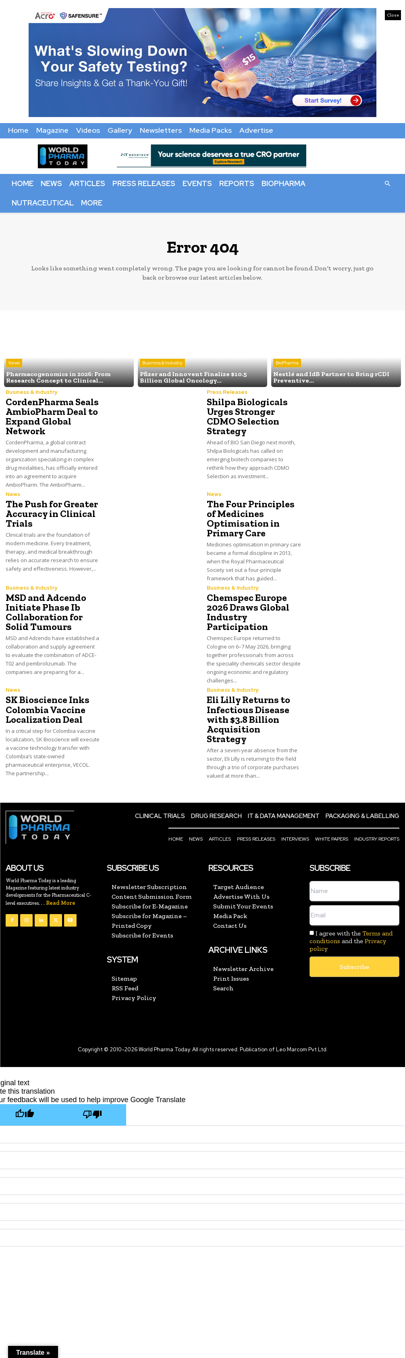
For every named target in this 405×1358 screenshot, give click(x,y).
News (51, 183)
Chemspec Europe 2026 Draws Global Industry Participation (248, 612)
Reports (236, 183)
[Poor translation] (92, 1115)
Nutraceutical (43, 202)
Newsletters (161, 130)
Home (18, 130)
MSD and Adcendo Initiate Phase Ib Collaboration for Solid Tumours (46, 612)
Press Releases (143, 183)
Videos (88, 130)
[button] (387, 183)
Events (197, 183)
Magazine (52, 130)
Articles (87, 183)
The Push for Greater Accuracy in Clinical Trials (52, 513)
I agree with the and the (351, 940)
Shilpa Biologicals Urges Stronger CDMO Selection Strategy (247, 416)
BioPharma (283, 183)
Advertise (256, 130)
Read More (60, 902)
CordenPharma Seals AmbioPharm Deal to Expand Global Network (52, 416)
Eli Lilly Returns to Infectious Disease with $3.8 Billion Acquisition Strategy (248, 719)
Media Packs (210, 130)
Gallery (120, 130)
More (91, 202)
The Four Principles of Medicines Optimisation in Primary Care (251, 518)
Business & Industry (162, 363)
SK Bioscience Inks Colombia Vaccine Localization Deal (47, 709)
